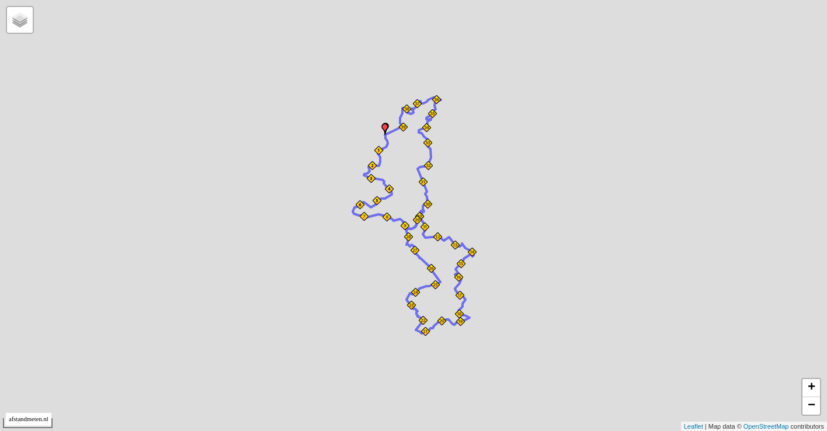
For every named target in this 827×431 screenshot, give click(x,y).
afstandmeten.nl (28, 419)
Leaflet (693, 426)
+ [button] (811, 388)
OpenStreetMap (766, 426)
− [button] (811, 406)
